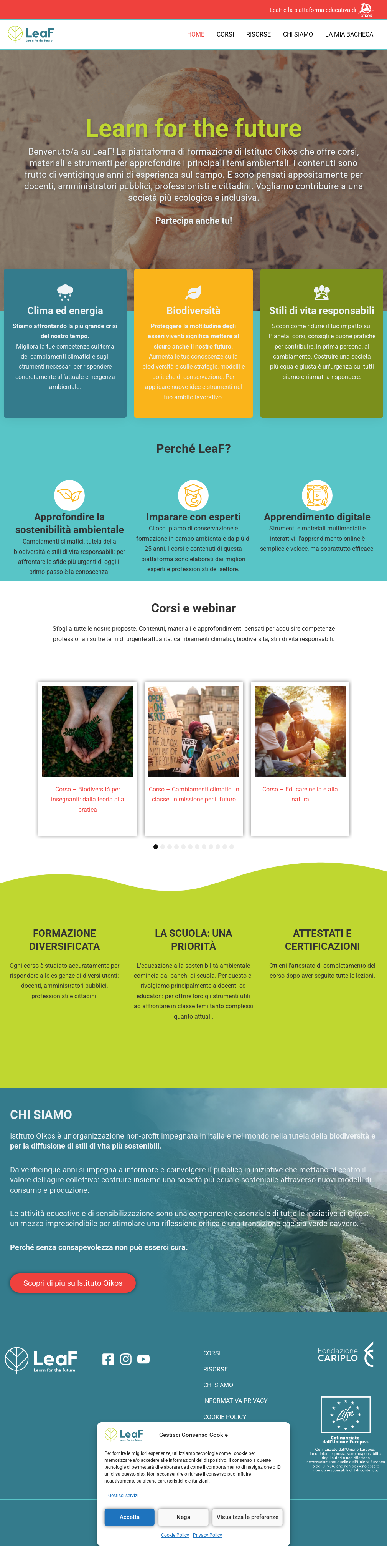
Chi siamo (298, 34)
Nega (183, 1517)
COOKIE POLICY (225, 1417)
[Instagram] (125, 1359)
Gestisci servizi (123, 1495)
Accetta (130, 1517)
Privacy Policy (207, 1535)
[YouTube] (143, 1359)
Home (195, 34)
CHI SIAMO (218, 1385)
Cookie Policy (175, 1535)
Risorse (258, 34)
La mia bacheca (349, 34)
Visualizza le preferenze (247, 1517)
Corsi (225, 34)
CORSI (212, 1353)
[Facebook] (108, 1359)
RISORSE (215, 1369)
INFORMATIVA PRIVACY (235, 1401)
